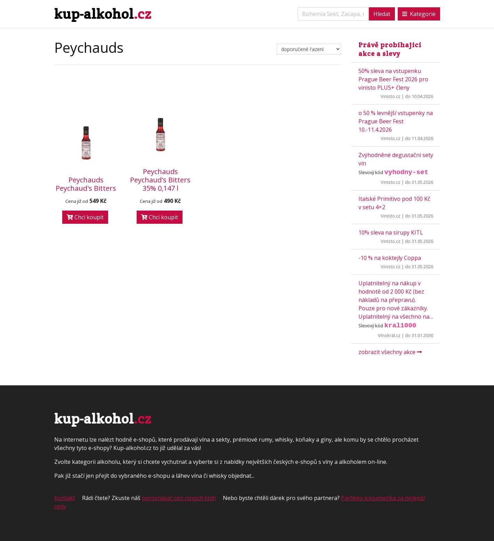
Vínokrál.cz (389, 335)
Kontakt (64, 498)
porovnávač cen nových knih (179, 498)
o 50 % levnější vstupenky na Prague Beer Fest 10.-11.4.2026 (395, 121)
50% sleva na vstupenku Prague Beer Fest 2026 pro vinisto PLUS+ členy (393, 79)
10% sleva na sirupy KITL (390, 232)
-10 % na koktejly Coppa (389, 258)
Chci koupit (85, 217)
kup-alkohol (102, 14)
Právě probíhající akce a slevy (389, 49)
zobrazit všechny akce (390, 352)
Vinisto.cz (390, 96)
